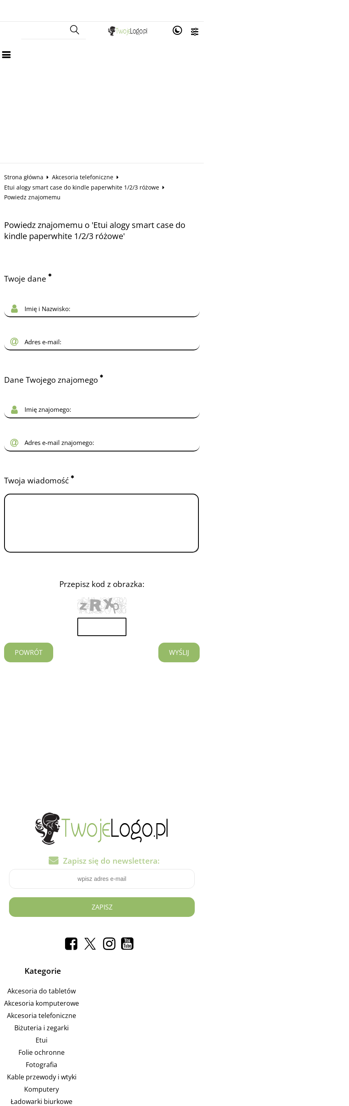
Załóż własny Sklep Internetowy (236, 982)
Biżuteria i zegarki (61, 994)
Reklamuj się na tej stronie (236, 970)
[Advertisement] (174, 80)
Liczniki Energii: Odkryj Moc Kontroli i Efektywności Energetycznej (236, 1006)
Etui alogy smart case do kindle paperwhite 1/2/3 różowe (206, 156)
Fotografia (61, 1031)
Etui (61, 1006)
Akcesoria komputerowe (61, 970)
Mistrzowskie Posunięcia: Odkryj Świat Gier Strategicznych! (236, 1019)
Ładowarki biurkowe (61, 1068)
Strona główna (30, 156)
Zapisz (174, 873)
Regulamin (236, 1056)
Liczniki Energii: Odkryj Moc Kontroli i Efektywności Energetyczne (236, 994)
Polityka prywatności (236, 1068)
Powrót (36, 620)
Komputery (61, 1056)
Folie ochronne (61, 1019)
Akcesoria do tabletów (61, 957)
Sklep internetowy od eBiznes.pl (174, 1097)
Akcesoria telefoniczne (89, 156)
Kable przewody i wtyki (61, 1043)
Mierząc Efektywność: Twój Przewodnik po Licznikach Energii (236, 1031)
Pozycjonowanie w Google (236, 957)
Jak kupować (236, 1043)
